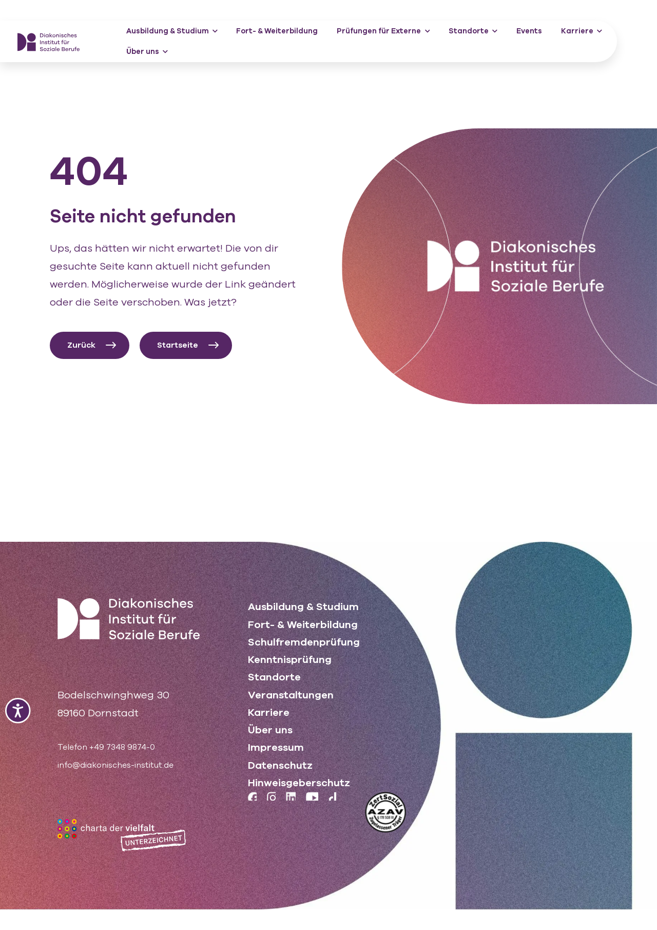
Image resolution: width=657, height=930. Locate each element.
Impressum (276, 748)
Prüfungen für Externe (383, 30)
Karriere (581, 30)
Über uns (147, 52)
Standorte (473, 30)
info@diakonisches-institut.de (132, 764)
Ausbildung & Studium (172, 30)
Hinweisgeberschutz (299, 784)
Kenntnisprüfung (290, 659)
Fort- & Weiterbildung (277, 31)
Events (529, 31)
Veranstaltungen (291, 694)
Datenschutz (280, 766)
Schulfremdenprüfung (304, 641)
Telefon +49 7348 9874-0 (118, 746)
